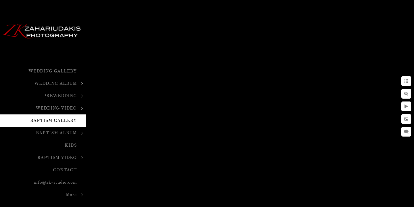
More (71, 195)
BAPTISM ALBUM (56, 133)
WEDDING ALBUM (55, 83)
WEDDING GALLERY (52, 71)
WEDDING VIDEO (56, 108)
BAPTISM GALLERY (53, 120)
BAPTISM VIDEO (57, 157)
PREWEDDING (60, 96)
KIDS (71, 145)
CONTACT (65, 170)
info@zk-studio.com (55, 182)
